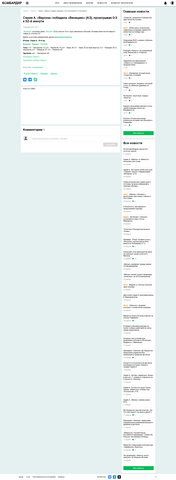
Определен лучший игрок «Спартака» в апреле (136, 74)
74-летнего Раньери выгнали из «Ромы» (136, 230)
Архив (21, 477)
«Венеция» (27, 31)
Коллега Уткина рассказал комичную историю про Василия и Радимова (137, 120)
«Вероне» (49, 31)
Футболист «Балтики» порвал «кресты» (135, 97)
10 (135, 259)
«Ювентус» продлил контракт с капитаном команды (137, 306)
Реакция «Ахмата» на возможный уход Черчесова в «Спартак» (137, 52)
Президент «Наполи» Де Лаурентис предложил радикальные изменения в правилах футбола (138, 353)
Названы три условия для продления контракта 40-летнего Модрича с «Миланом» (137, 340)
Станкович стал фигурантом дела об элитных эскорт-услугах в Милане (137, 254)
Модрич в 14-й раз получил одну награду (137, 286)
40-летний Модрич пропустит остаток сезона (135, 150)
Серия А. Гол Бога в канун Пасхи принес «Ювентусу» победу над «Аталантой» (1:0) (137, 390)
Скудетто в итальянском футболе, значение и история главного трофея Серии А (137, 365)
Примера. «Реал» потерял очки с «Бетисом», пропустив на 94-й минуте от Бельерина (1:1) (137, 242)
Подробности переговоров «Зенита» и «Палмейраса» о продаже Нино (135, 63)
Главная (25, 11)
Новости (33, 11)
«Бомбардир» (37, 67)
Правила (61, 477)
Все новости (138, 133)
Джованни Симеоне (63, 37)
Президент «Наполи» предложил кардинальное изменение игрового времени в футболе (138, 422)
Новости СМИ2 (29, 89)
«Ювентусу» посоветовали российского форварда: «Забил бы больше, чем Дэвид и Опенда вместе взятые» (138, 435)
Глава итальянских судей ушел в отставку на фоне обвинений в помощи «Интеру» (137, 184)
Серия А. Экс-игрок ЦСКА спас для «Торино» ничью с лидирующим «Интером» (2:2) (137, 172)
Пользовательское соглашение (44, 477)
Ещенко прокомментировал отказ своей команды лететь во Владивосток (137, 108)
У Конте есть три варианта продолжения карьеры (134, 208)
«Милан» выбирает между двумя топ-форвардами (137, 265)
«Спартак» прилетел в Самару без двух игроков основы (137, 19)
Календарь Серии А (31, 57)
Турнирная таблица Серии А (34, 60)
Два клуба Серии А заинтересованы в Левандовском (138, 296)
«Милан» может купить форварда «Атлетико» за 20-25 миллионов (137, 275)
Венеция (44, 74)
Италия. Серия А (31, 74)
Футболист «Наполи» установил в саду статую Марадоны (135, 219)
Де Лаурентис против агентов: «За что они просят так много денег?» (137, 411)
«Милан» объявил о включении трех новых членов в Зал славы (137, 196)
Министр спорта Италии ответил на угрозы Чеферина (138, 317)
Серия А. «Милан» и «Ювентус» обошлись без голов (136, 160)
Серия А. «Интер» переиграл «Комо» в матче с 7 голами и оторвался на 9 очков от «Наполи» (138, 377)
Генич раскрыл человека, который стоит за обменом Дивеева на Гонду (137, 85)
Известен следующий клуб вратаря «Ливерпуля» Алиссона (138, 446)
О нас (28, 477)
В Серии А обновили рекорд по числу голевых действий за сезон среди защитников (137, 328)
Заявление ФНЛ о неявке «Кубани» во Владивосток (138, 41)
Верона (54, 74)
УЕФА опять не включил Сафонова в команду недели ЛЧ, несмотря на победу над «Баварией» (137, 30)
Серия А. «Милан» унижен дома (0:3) (136, 401)
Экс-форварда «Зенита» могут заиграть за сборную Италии (136, 456)
